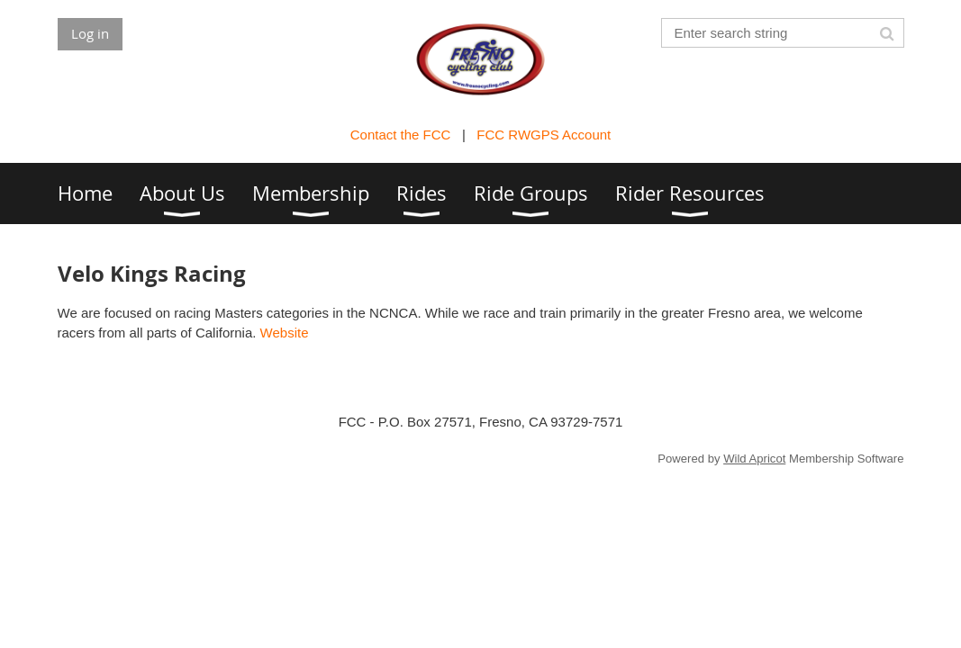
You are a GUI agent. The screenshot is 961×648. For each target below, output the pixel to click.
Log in (90, 33)
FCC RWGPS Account (543, 134)
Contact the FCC (400, 134)
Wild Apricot (754, 458)
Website (284, 332)
